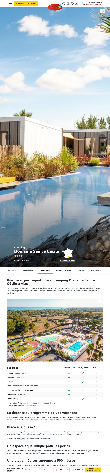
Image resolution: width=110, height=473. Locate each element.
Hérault (27, 260)
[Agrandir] (100, 301)
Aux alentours (96, 270)
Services (81, 270)
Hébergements (28, 270)
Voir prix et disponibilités (92, 469)
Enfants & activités (63, 270)
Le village (12, 270)
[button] (55, 129)
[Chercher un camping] (26, 3)
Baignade (45, 270)
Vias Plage (19, 260)
